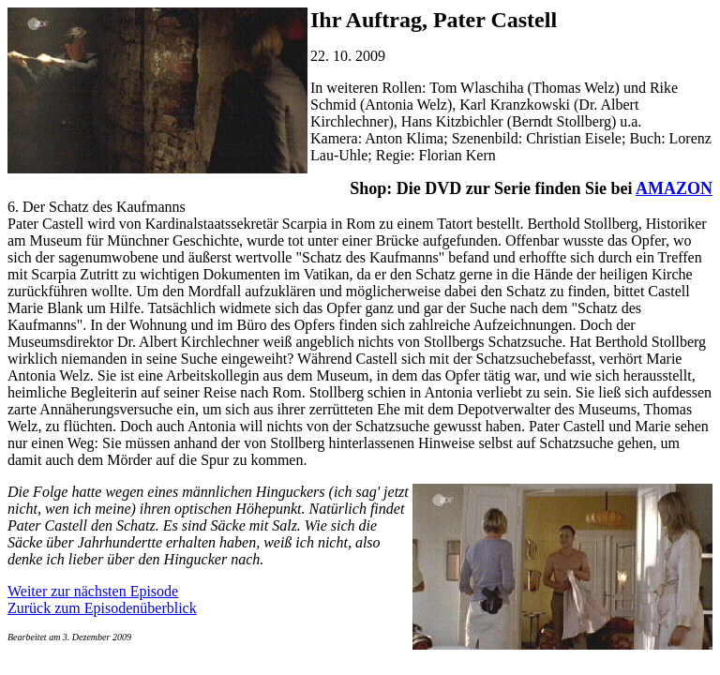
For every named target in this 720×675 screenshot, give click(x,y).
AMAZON (674, 188)
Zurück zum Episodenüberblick (102, 608)
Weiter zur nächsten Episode (93, 591)
